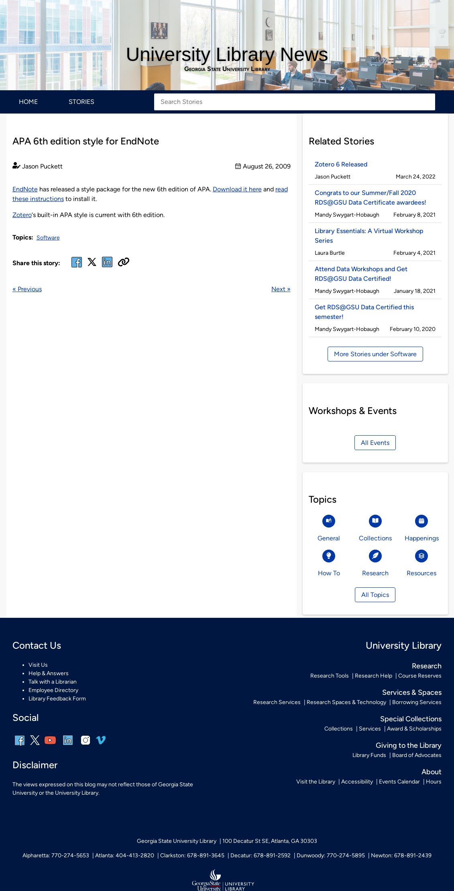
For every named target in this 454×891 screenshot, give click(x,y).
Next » (281, 289)
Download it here (237, 189)
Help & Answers (49, 673)
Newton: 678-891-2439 (401, 855)
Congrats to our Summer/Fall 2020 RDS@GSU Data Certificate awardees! (370, 197)
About (431, 771)
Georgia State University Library (227, 69)
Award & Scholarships (414, 728)
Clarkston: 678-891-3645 (192, 855)
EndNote (25, 189)
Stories (81, 102)
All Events (375, 443)
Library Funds (369, 755)
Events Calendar (399, 781)
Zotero (22, 215)
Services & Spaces (412, 692)
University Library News (227, 54)
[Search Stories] (294, 101)
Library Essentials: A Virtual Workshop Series (369, 235)
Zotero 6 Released (341, 164)
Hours (434, 781)
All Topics (375, 595)
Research (427, 666)
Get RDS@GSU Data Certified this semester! (364, 312)
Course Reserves (420, 675)
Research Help (373, 675)
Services (370, 728)
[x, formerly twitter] (92, 264)
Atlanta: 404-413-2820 (124, 855)
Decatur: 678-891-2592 (260, 855)
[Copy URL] (124, 262)
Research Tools (329, 675)
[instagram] (85, 745)
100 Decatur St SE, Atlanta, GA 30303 (269, 841)
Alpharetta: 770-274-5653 (55, 855)
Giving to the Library (409, 745)
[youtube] (50, 745)
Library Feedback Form (57, 698)
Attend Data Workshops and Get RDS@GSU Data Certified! (361, 273)
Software (48, 237)
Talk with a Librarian (53, 681)
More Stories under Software (375, 354)
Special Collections (411, 718)
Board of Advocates (417, 755)
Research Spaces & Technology (346, 702)
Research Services (277, 702)
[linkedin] (68, 745)
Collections (338, 728)
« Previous (27, 289)
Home (28, 102)
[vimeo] (101, 743)
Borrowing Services (417, 702)
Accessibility (357, 781)
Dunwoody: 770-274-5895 (331, 855)
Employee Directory (53, 690)
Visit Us (38, 665)
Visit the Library (315, 781)
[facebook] (76, 267)
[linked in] (107, 267)
